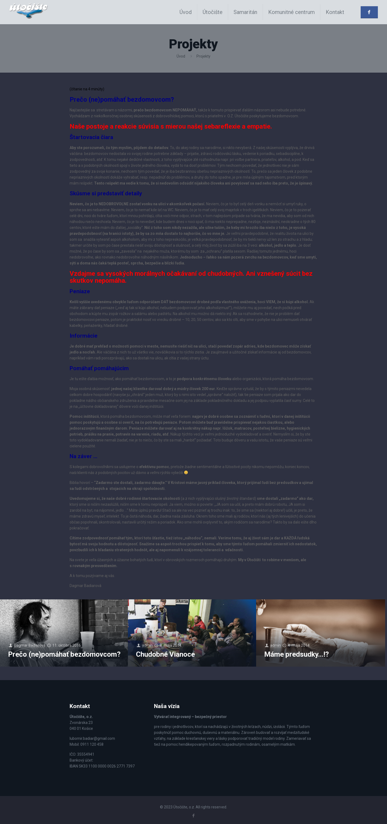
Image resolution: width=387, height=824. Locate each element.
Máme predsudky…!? (296, 654)
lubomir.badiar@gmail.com (92, 738)
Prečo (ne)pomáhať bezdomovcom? (64, 654)
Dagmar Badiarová (30, 645)
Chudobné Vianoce (165, 654)
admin (147, 645)
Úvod (181, 56)
